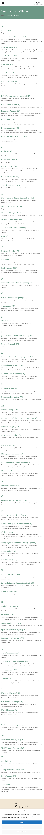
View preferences (22, 832)
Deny (22, 827)
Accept (22, 822)
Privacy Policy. (33, 816)
